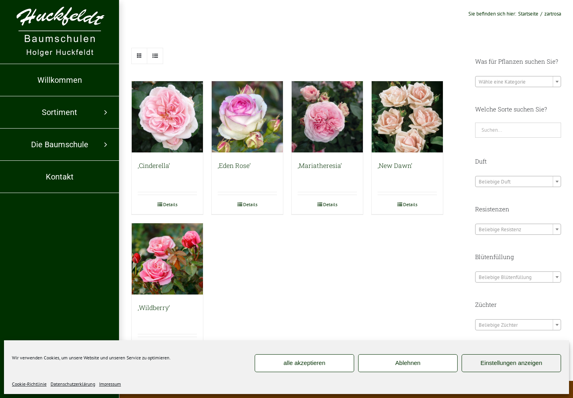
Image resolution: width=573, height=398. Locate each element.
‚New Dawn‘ (395, 165)
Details (170, 204)
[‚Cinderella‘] (167, 116)
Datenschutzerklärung (73, 384)
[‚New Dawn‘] (407, 116)
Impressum (110, 384)
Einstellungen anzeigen (511, 362)
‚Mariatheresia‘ (320, 165)
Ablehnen (407, 362)
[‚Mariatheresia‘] (327, 116)
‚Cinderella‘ (154, 165)
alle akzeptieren (304, 362)
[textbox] (518, 82)
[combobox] (518, 81)
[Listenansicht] (155, 56)
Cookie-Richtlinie (29, 384)
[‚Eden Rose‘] (247, 116)
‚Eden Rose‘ (234, 165)
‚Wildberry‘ (154, 307)
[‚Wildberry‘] (167, 259)
